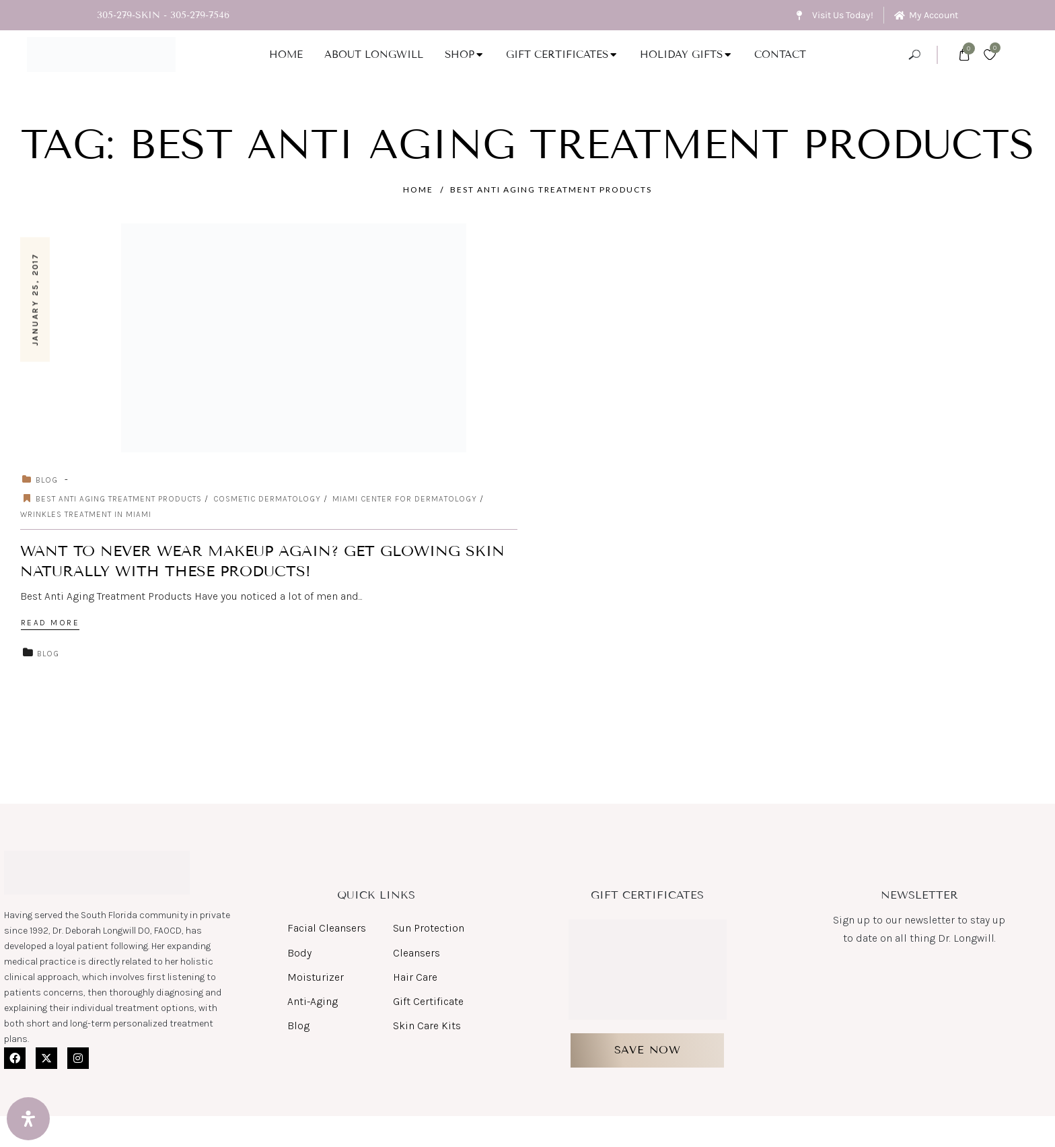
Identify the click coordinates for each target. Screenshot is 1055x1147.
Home (418, 189)
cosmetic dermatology (267, 498)
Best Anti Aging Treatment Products (551, 189)
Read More (50, 622)
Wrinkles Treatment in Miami (85, 514)
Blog (47, 480)
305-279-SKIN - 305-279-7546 (163, 15)
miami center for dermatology (404, 498)
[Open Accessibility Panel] (28, 1118)
